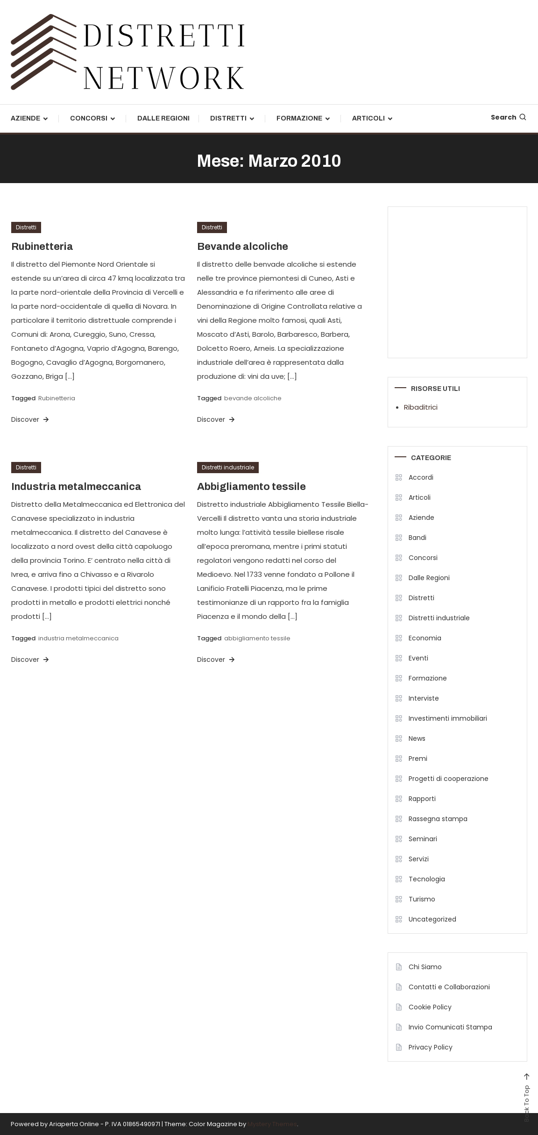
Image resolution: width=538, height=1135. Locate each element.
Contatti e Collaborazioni (449, 987)
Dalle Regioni (163, 118)
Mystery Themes (272, 1124)
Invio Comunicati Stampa (450, 1027)
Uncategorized (432, 919)
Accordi (421, 477)
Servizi (419, 859)
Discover (30, 419)
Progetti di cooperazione (448, 778)
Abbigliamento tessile (251, 486)
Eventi (418, 658)
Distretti (228, 118)
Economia (425, 638)
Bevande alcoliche (242, 246)
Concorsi (88, 118)
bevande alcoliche (253, 398)
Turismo (422, 899)
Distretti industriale (228, 467)
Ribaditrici (421, 407)
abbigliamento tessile (257, 638)
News (417, 738)
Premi (418, 758)
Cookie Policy (430, 1007)
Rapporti (422, 798)
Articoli (368, 118)
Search (509, 117)
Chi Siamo (425, 967)
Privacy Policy (431, 1047)
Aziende (25, 118)
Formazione (299, 118)
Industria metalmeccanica (76, 486)
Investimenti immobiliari (448, 718)
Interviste (424, 698)
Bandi (417, 537)
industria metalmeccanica (78, 638)
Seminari (423, 839)
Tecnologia (427, 879)
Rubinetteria (42, 246)
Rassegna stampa (438, 818)
